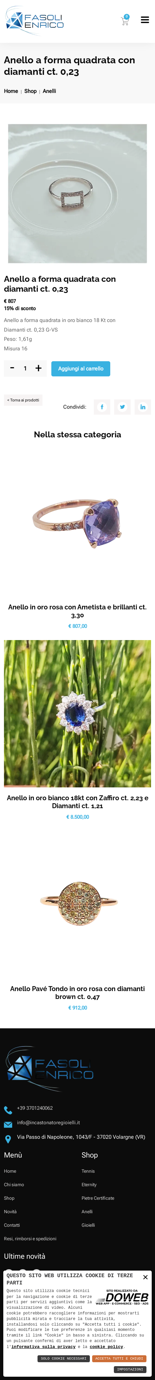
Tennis (88, 1171)
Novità (10, 1211)
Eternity (89, 1184)
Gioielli (88, 1225)
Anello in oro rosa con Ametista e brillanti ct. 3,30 (77, 611)
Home (11, 91)
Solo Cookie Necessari (64, 1358)
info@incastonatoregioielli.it (48, 1123)
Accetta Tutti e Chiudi (119, 1358)
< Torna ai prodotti (23, 400)
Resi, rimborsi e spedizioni (30, 1238)
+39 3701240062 (35, 1108)
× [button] (145, 1277)
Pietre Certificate (98, 1198)
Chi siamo (14, 1184)
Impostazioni (130, 1369)
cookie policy (106, 1347)
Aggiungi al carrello (80, 369)
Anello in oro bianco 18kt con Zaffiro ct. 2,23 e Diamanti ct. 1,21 (77, 802)
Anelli (49, 91)
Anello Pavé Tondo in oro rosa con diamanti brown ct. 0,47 (77, 993)
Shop (30, 91)
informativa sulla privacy (43, 1347)
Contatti (12, 1225)
